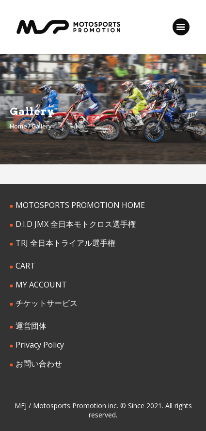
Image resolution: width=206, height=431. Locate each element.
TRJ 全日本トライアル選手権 (65, 243)
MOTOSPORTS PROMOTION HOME (80, 205)
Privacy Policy (40, 344)
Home (18, 126)
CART (25, 265)
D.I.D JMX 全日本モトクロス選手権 (76, 224)
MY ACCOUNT (41, 284)
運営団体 (31, 325)
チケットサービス (47, 303)
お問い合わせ (39, 363)
